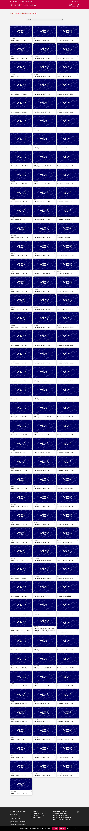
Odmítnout (62, 828)
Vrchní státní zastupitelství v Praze (22, 1)
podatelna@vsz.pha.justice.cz (20, 824)
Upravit (68, 828)
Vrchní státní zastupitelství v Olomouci (62, 817)
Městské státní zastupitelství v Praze (61, 819)
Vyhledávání (35, 811)
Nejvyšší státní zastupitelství (60, 811)
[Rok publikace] (44, 19)
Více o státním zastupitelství (38, 813)
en (72, 1)
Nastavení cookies (36, 817)
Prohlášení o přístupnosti (38, 815)
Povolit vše (55, 828)
